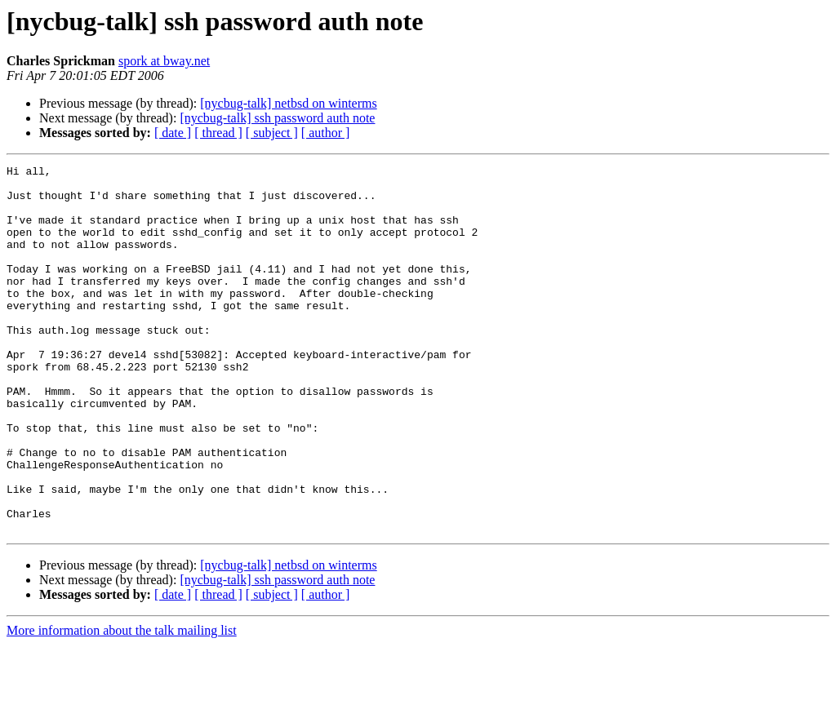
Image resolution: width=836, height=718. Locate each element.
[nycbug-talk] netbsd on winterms (288, 103)
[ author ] (325, 133)
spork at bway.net (164, 61)
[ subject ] (272, 133)
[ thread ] (218, 133)
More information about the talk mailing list (122, 704)
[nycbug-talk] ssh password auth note (277, 118)
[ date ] (172, 133)
